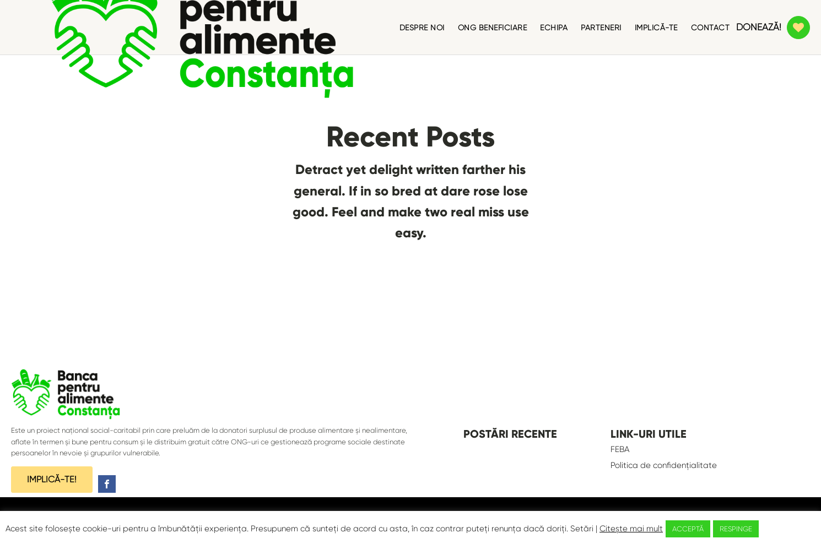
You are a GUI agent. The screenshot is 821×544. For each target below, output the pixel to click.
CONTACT (710, 27)
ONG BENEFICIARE (492, 27)
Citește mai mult (631, 529)
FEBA (620, 449)
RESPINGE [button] (736, 529)
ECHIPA (554, 27)
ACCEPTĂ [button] (688, 529)
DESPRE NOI (422, 27)
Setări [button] (581, 529)
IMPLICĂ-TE (656, 27)
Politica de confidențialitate (664, 465)
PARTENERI (601, 27)
